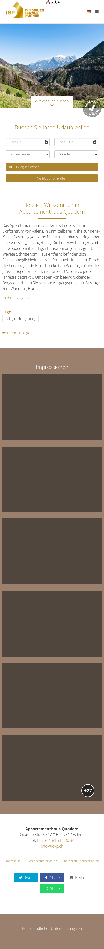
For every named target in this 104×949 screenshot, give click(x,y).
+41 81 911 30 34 (59, 840)
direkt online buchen (52, 103)
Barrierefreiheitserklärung (81, 861)
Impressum (13, 861)
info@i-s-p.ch (52, 846)
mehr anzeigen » (16, 298)
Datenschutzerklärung (42, 861)
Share (52, 877)
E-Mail (77, 877)
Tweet (26, 877)
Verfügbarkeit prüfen (52, 178)
